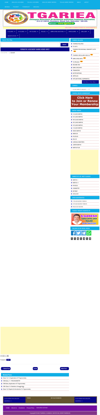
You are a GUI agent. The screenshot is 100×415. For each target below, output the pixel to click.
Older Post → (64, 368)
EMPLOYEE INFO (77, 67)
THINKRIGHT (26, 7)
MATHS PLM (76, 147)
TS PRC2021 (78, 61)
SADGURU (36, 7)
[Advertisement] (34, 340)
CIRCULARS (72, 31)
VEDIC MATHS (77, 131)
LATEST (86, 2)
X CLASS (10, 31)
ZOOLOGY (76, 194)
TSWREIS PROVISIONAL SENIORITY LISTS (84, 50)
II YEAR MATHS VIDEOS (80, 204)
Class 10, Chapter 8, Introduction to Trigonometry (17, 389)
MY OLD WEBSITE (56, 398)
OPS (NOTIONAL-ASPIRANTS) (81, 79)
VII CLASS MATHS (78, 122)
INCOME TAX (76, 64)
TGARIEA (42, 413)
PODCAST (16, 7)
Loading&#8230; (34, 190)
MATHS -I (75, 180)
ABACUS (75, 133)
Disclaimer (22, 408)
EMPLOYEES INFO (79, 58)
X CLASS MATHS (77, 114)
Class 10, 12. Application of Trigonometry (14, 378)
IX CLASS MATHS (78, 117)
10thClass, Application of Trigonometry (14, 383)
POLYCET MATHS (78, 206)
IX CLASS (21, 31)
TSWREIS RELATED (78, 44)
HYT (8, 360)
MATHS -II (75, 182)
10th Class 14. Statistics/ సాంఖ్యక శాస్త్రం (13, 386)
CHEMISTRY (76, 188)
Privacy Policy (30, 408)
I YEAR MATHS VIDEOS (80, 201)
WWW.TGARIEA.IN (65, 413)
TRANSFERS (76, 70)
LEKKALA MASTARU (78, 142)
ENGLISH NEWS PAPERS (49, 2)
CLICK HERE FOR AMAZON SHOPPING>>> (11, 400)
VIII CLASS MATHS (78, 119)
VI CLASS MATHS (78, 125)
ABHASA (7, 7)
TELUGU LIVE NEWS (33, 2)
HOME (6, 2)
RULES (43, 31)
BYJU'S (75, 139)
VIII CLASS (32, 31)
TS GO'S (75, 46)
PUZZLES (75, 136)
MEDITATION (12, 36)
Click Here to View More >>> (90, 82)
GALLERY (84, 31)
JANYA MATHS (77, 144)
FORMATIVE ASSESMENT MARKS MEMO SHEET (35, 49)
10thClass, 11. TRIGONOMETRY (11, 381)
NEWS (29, 398)
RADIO (79, 2)
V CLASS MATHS (77, 128)
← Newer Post (6, 368)
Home (35, 368)
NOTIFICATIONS (77, 73)
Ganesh (13, 52)
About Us (14, 408)
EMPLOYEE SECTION (57, 31)
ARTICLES (75, 76)
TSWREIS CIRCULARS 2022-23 (83, 55)
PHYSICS (75, 185)
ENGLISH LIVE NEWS (18, 2)
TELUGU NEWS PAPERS (67, 2)
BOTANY (75, 191)
